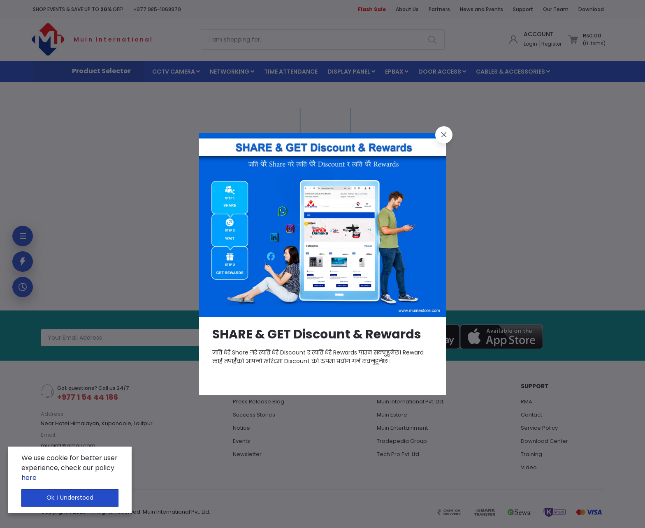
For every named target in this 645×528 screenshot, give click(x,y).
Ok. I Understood (69, 497)
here (29, 477)
